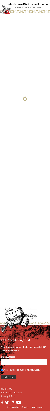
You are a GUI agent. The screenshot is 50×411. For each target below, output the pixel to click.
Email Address (8, 357)
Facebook (2, 402)
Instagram (12, 402)
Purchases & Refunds (11, 392)
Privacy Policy (8, 396)
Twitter (7, 402)
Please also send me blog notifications (22, 370)
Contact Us (6, 389)
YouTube (18, 402)
